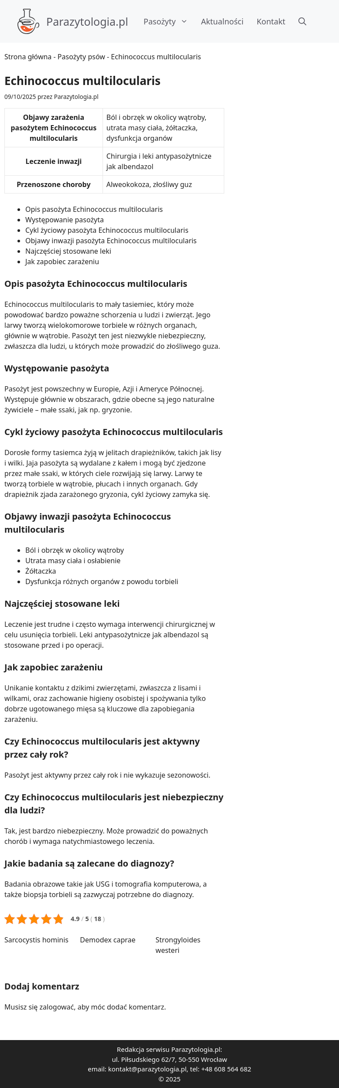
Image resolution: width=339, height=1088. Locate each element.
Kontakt (271, 21)
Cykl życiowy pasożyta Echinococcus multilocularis (106, 230)
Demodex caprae (107, 940)
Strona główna (27, 56)
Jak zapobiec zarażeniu (62, 261)
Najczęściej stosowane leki (68, 251)
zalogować (57, 1007)
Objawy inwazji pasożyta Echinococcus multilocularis (111, 240)
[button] (302, 21)
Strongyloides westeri (178, 945)
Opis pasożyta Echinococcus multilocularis (94, 209)
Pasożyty (169, 21)
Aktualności (222, 21)
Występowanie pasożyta (64, 219)
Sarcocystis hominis (36, 940)
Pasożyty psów (81, 56)
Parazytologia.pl (87, 21)
